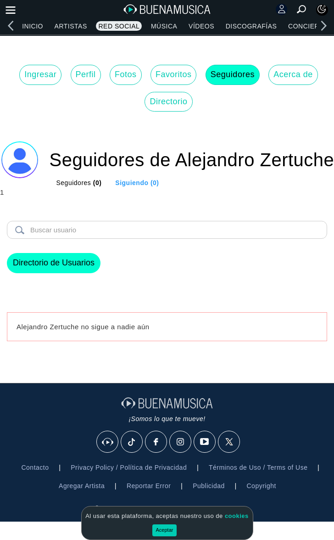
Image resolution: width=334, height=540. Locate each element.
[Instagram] (181, 442)
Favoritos (174, 74)
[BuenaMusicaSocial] (108, 442)
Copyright (261, 485)
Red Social (118, 26)
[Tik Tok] (132, 442)
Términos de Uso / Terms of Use (258, 467)
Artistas (71, 26)
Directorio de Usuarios (54, 262)
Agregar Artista (82, 485)
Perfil (86, 74)
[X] (229, 442)
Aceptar (164, 530)
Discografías (251, 26)
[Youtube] (205, 442)
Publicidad (209, 485)
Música (164, 26)
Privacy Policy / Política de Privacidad (129, 467)
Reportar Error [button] (149, 485)
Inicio (32, 26)
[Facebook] (156, 442)
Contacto (35, 467)
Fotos (126, 74)
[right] (323, 25)
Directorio (168, 101)
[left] (10, 25)
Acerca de (293, 74)
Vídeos (201, 26)
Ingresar (40, 74)
